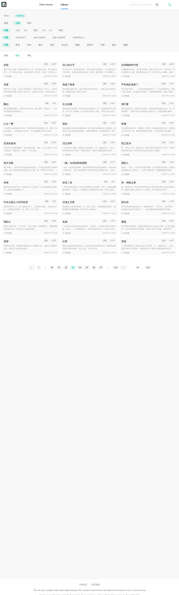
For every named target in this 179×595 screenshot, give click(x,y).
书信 (44, 30)
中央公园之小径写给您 (16, 202)
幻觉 (64, 241)
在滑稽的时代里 (129, 65)
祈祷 (6, 182)
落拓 (64, 123)
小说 (17, 30)
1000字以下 (20, 37)
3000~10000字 (58, 37)
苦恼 (123, 241)
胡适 (52, 45)
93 (73, 267)
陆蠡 (77, 45)
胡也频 (8, 76)
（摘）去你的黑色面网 (74, 163)
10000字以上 (78, 37)
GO (148, 267)
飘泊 (6, 104)
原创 (29, 23)
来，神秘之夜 (128, 182)
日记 (50, 30)
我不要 (125, 104)
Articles (20, 16)
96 (94, 267)
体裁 (6, 30)
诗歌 (61, 30)
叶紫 (102, 45)
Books (6, 16)
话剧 (25, 30)
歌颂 (123, 123)
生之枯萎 (67, 104)
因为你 (125, 202)
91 (59, 267)
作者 (6, 45)
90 (52, 267)
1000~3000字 (39, 37)
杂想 (6, 65)
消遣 (6, 84)
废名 (114, 45)
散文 (36, 30)
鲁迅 (17, 45)
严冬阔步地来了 (129, 84)
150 (115, 267)
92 (66, 267)
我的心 (7, 221)
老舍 (29, 45)
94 (80, 267)
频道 (6, 23)
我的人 (125, 163)
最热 (6, 55)
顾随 (125, 45)
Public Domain (46, 4)
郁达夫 (65, 45)
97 (101, 267)
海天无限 (8, 163)
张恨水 (90, 45)
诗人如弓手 (68, 65)
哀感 (64, 221)
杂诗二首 (67, 182)
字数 (6, 37)
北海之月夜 (68, 202)
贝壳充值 (95, 584)
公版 (17, 23)
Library (64, 4)
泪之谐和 (67, 143)
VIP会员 (83, 584)
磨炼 (123, 221)
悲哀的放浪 (10, 143)
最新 (17, 55)
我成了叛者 (68, 84)
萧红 (41, 45)
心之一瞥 (8, 123)
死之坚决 (126, 143)
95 (87, 267)
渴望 (6, 241)
